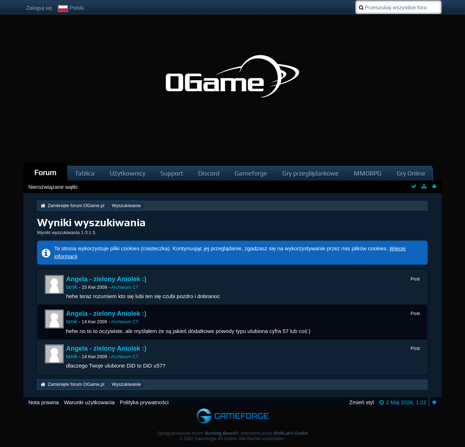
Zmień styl (361, 402)
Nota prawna (43, 402)
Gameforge (250, 173)
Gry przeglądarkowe (310, 173)
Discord (208, 173)
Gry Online (411, 173)
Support (171, 173)
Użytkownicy (127, 173)
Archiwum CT (125, 287)
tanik (72, 287)
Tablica (85, 173)
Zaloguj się (39, 8)
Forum (45, 172)
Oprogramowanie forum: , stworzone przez (232, 433)
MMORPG (368, 173)
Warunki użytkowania (89, 402)
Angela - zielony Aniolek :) (106, 279)
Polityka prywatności (144, 402)
